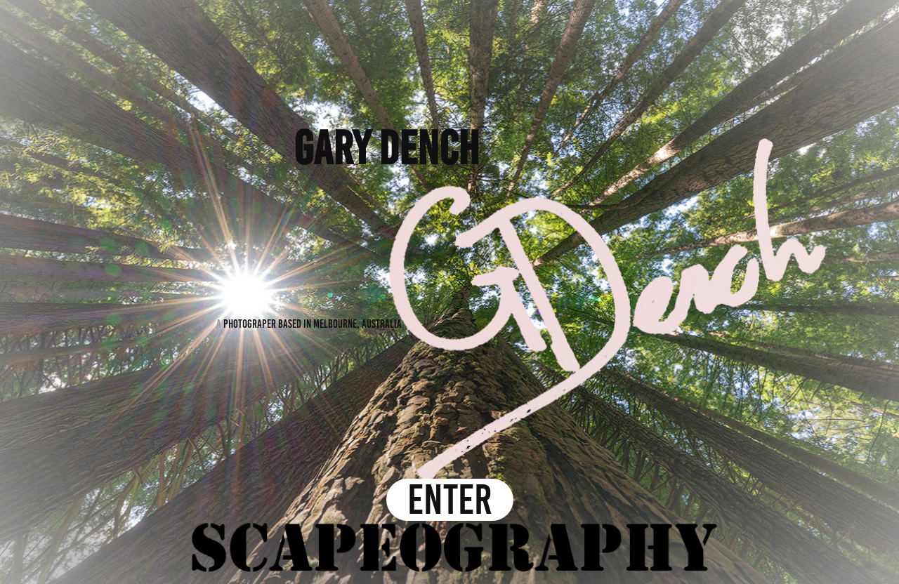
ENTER (449, 500)
